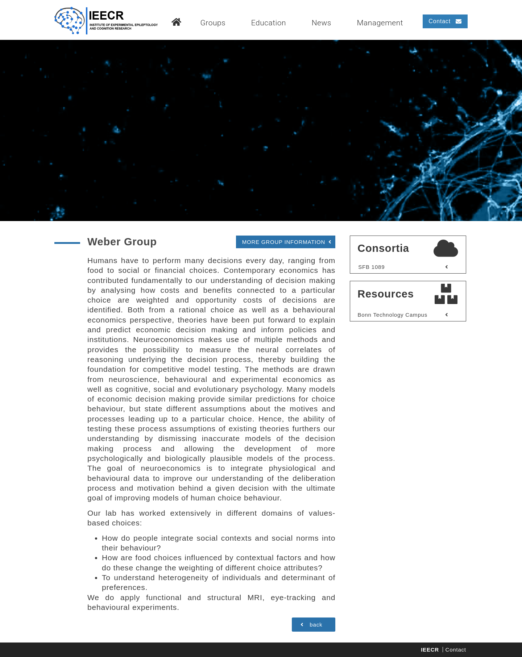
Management (380, 22)
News (321, 22)
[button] (445, 21)
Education (268, 22)
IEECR (430, 649)
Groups (212, 22)
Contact (456, 649)
